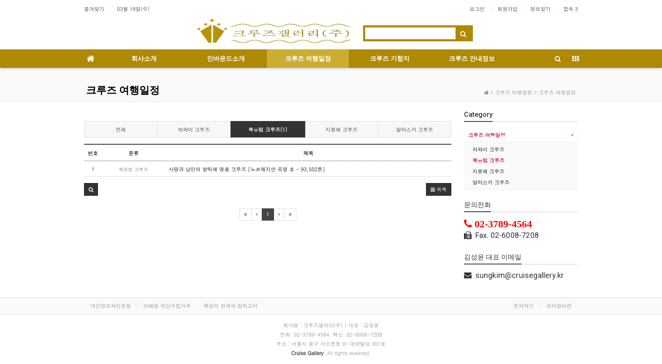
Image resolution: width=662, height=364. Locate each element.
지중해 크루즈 (342, 129)
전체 (121, 129)
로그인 (477, 8)
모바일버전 (559, 305)
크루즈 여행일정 (308, 58)
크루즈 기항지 (390, 58)
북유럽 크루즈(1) (267, 129)
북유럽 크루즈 (488, 160)
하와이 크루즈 (194, 129)
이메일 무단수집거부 (167, 305)
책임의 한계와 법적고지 (230, 305)
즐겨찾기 (94, 8)
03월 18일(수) (133, 8)
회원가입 (507, 8)
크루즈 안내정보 (472, 58)
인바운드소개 (226, 58)
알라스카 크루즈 (414, 129)
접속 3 (570, 8)
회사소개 (144, 58)
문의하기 (523, 305)
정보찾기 (540, 8)
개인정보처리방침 (110, 305)
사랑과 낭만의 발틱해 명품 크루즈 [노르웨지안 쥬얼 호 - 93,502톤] (246, 169)
